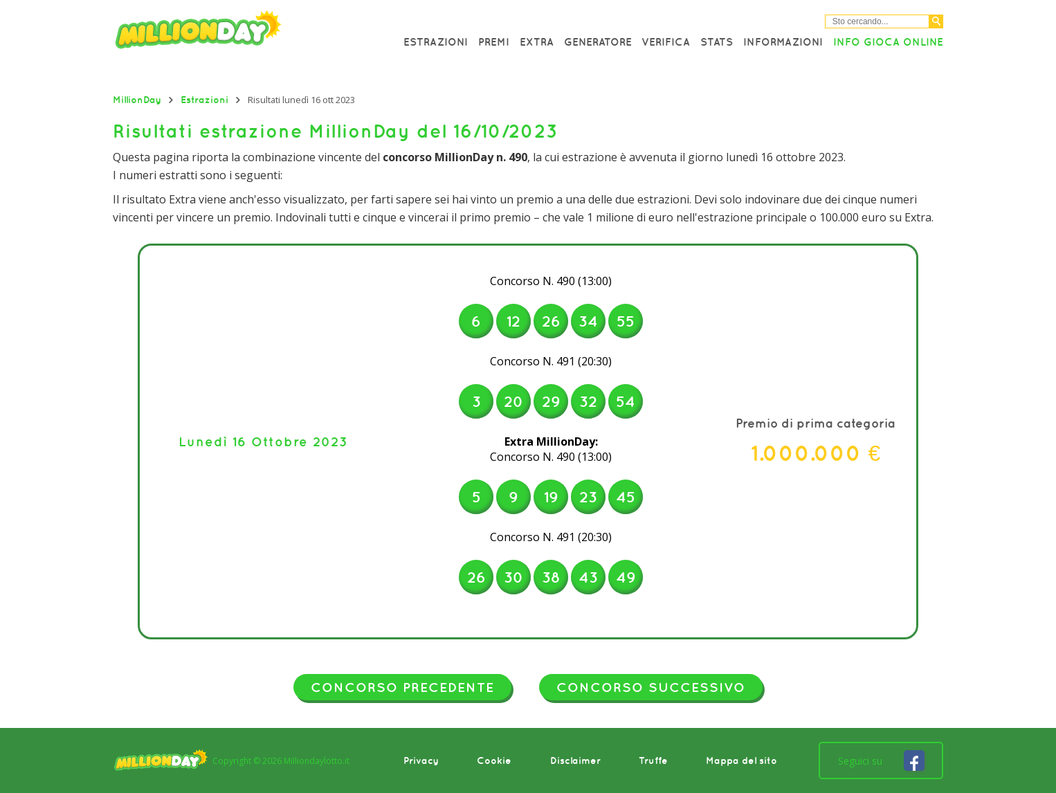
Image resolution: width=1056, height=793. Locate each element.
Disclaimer (575, 760)
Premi (493, 41)
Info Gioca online (888, 41)
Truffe (653, 760)
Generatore (598, 41)
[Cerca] (936, 21)
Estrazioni (435, 41)
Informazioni (783, 41)
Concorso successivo (650, 687)
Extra (537, 41)
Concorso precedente (402, 687)
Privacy (421, 760)
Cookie (494, 760)
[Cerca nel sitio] (877, 21)
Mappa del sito (741, 760)
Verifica (665, 41)
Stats (716, 41)
